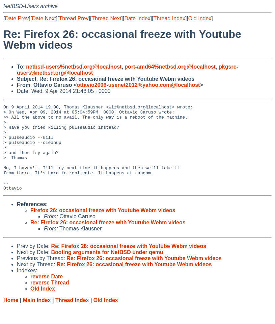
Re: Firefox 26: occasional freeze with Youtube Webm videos (108, 240)
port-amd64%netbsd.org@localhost (170, 67)
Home (10, 317)
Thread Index (169, 18)
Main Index (37, 317)
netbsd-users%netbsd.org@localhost (73, 67)
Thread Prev (74, 18)
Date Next (44, 18)
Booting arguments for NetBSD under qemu (107, 269)
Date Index (137, 18)
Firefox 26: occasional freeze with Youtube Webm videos (102, 227)
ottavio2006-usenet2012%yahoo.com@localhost (138, 85)
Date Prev (17, 18)
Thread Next (106, 18)
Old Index (199, 18)
